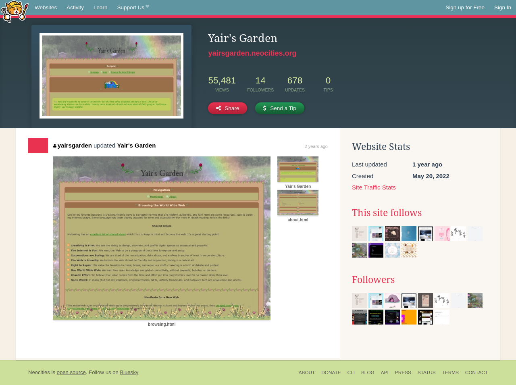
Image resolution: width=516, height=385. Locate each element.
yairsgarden (72, 145)
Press (403, 372)
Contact (476, 372)
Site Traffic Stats (374, 187)
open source (71, 372)
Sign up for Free (465, 7)
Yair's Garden (136, 145)
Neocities (39, 372)
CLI (351, 372)
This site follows (387, 213)
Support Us (133, 7)
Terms (450, 372)
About (307, 372)
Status (427, 372)
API (385, 372)
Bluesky (129, 372)
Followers (373, 280)
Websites (46, 7)
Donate (331, 372)
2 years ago (316, 146)
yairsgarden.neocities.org (252, 53)
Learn (101, 7)
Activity (75, 7)
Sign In (502, 7)
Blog (368, 372)
